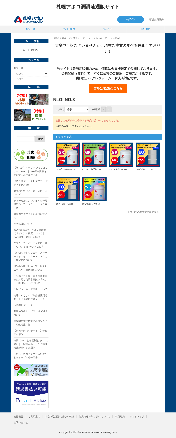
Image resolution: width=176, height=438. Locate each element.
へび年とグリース (23, 305)
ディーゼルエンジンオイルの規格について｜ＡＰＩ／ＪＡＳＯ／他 (30, 204)
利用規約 (120, 416)
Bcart (114, 432)
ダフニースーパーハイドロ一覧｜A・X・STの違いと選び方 (30, 245)
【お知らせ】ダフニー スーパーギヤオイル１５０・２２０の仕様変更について (30, 256)
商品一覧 (30, 29)
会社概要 (18, 416)
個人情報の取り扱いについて (94, 416)
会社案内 (145, 29)
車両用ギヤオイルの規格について (30, 215)
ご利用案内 (69, 29)
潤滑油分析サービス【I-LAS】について (31, 313)
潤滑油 (76, 38)
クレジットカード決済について (30, 289)
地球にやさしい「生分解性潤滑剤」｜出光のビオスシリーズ (30, 297)
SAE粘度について (23, 223)
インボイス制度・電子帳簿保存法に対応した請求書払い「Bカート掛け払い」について (30, 279)
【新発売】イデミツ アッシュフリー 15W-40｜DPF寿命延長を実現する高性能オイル (31, 171)
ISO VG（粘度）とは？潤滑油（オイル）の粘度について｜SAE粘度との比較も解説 (30, 233)
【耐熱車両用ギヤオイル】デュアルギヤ (30, 332)
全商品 (56, 38)
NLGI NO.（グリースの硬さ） (107, 38)
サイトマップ (137, 416)
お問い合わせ (21, 422)
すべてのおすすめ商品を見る (145, 212)
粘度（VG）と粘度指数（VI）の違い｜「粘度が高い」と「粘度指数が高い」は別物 (31, 344)
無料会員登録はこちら (107, 88)
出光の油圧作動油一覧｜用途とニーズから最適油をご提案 (30, 268)
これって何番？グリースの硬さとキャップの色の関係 (30, 355)
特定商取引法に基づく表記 (59, 416)
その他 (19, 78)
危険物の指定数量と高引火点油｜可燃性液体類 (30, 323)
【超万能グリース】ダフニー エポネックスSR (31, 183)
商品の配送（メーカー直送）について (30, 192)
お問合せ (107, 29)
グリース (86, 38)
